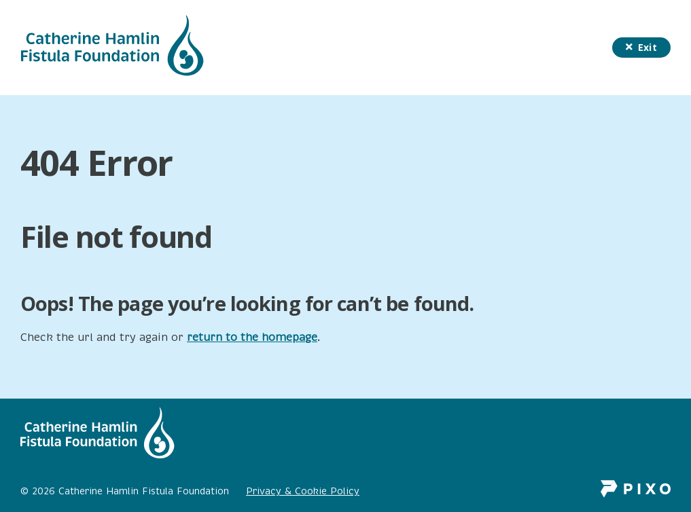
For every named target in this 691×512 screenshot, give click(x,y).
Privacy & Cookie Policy (302, 491)
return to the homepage (252, 337)
